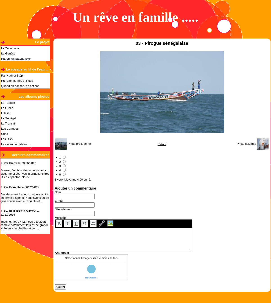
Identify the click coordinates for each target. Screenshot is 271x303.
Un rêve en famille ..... (135, 17)
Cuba (4, 134)
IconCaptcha (90, 278)
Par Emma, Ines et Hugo (17, 80)
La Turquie (8, 102)
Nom (58, 192)
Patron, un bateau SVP (16, 58)
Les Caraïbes (9, 128)
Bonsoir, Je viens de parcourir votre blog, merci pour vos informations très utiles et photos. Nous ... (24, 174)
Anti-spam (62, 252)
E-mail (59, 200)
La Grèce (7, 108)
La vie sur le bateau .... (16, 144)
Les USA (7, 139)
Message (61, 217)
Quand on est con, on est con (20, 86)
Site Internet (62, 209)
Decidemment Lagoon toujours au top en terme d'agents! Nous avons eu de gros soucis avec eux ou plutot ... (24, 198)
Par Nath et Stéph (12, 75)
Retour (162, 144)
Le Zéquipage (10, 48)
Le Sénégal (8, 118)
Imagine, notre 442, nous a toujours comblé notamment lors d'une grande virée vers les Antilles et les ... (24, 225)
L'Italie (5, 113)
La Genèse (8, 53)
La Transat (8, 123)
